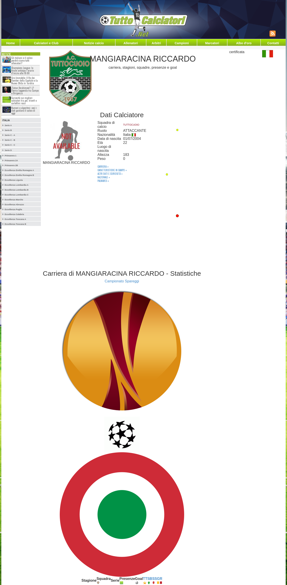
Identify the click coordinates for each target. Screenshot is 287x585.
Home (10, 43)
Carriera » (103, 166)
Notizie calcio (94, 43)
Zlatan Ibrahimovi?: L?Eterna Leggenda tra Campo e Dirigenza (25, 90)
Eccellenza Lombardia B (16, 190)
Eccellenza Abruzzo (14, 204)
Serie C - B (10, 140)
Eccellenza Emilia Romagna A (19, 170)
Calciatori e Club (46, 43)
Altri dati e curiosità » (110, 173)
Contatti (273, 43)
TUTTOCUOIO (131, 124)
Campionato (114, 281)
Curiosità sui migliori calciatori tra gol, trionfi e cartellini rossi (24, 100)
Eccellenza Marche (14, 200)
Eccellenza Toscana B (15, 224)
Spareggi (132, 281)
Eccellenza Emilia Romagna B (19, 175)
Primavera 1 (10, 156)
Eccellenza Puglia (13, 209)
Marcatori (212, 43)
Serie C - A (10, 135)
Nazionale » (104, 177)
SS (154, 579)
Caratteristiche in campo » (112, 170)
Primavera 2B (11, 165)
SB (149, 579)
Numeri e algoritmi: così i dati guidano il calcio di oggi (24, 111)
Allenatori (131, 43)
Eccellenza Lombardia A (16, 185)
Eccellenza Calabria (14, 214)
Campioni (182, 43)
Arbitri (156, 43)
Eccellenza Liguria (14, 180)
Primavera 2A (11, 160)
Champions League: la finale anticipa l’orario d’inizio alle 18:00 (22, 70)
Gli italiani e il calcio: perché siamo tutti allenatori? (22, 60)
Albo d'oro (243, 43)
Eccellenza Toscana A (15, 219)
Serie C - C (10, 145)
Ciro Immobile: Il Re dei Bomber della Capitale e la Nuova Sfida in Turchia (24, 80)
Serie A (8, 125)
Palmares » (103, 181)
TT (145, 579)
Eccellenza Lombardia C (16, 195)
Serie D (8, 150)
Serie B (8, 130)
